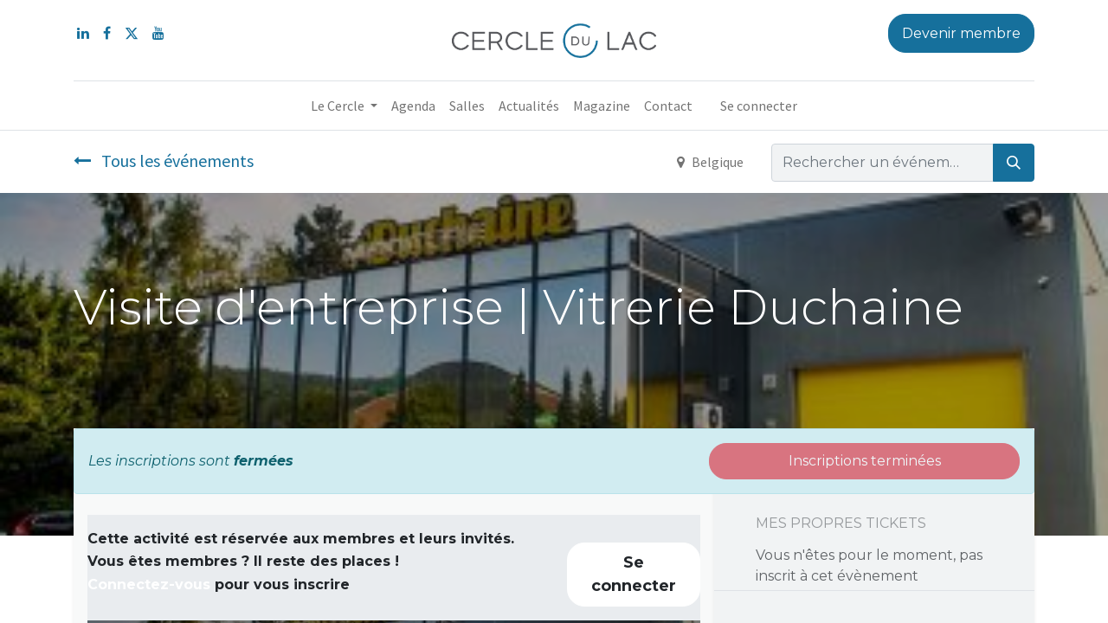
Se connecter (758, 105)
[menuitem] (413, 105)
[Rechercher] (1013, 163)
